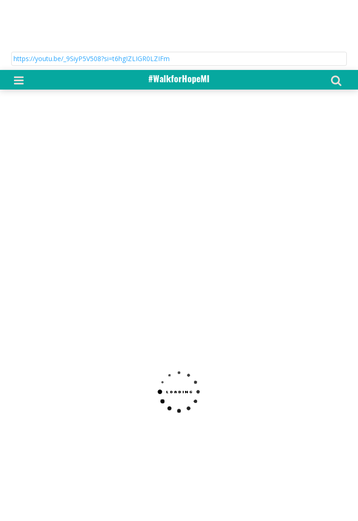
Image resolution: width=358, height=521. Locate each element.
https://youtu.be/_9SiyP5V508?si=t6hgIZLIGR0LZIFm (92, 22)
